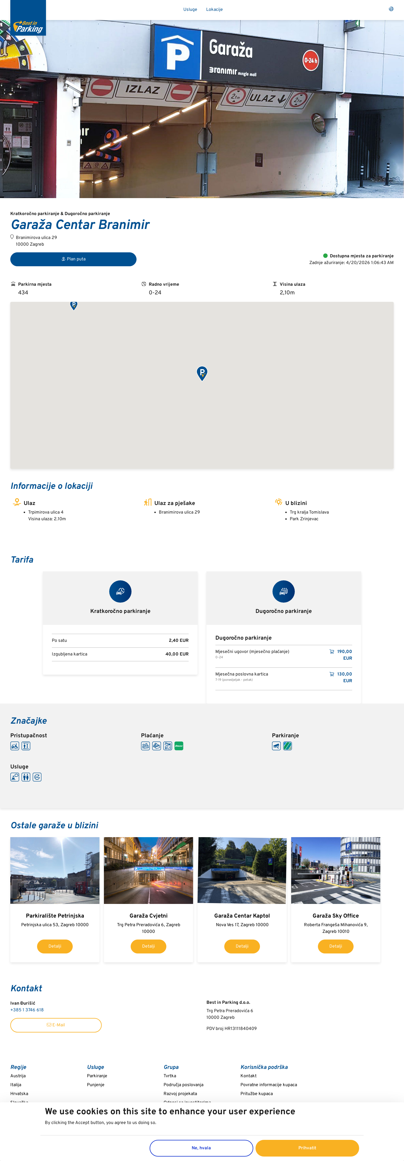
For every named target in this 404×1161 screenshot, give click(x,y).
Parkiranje (97, 1076)
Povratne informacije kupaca (268, 1085)
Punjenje (95, 1085)
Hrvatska (19, 1094)
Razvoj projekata (180, 1094)
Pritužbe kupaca (256, 1094)
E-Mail (56, 1025)
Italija (15, 1085)
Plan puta (73, 259)
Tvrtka (170, 1076)
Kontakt (248, 1076)
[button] (73, 305)
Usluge (190, 10)
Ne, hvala (201, 1148)
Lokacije (214, 10)
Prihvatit (307, 1148)
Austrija (18, 1076)
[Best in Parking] (28, 18)
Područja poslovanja (183, 1085)
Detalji (54, 946)
